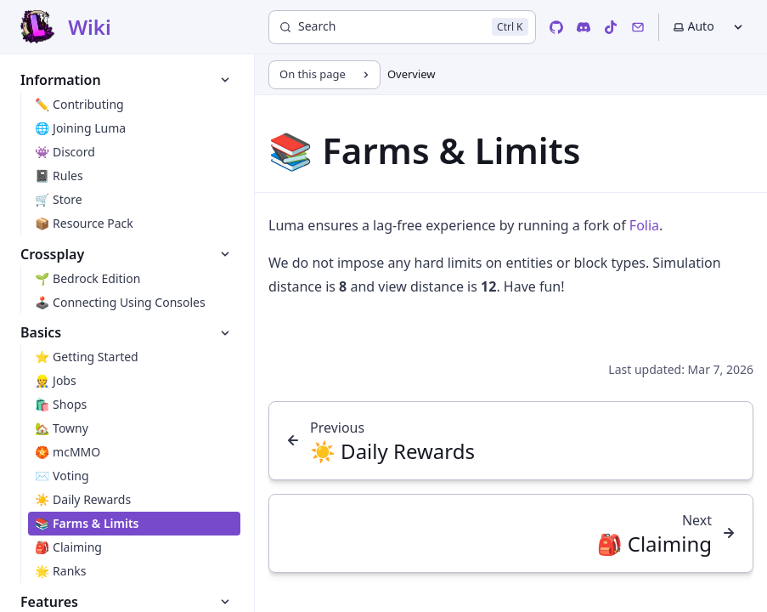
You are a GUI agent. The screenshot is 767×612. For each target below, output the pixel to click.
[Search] (402, 27)
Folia (644, 225)
